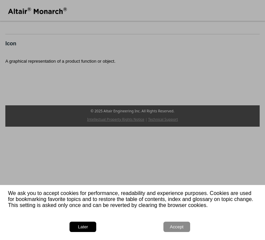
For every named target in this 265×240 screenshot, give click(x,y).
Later (83, 226)
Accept (176, 226)
